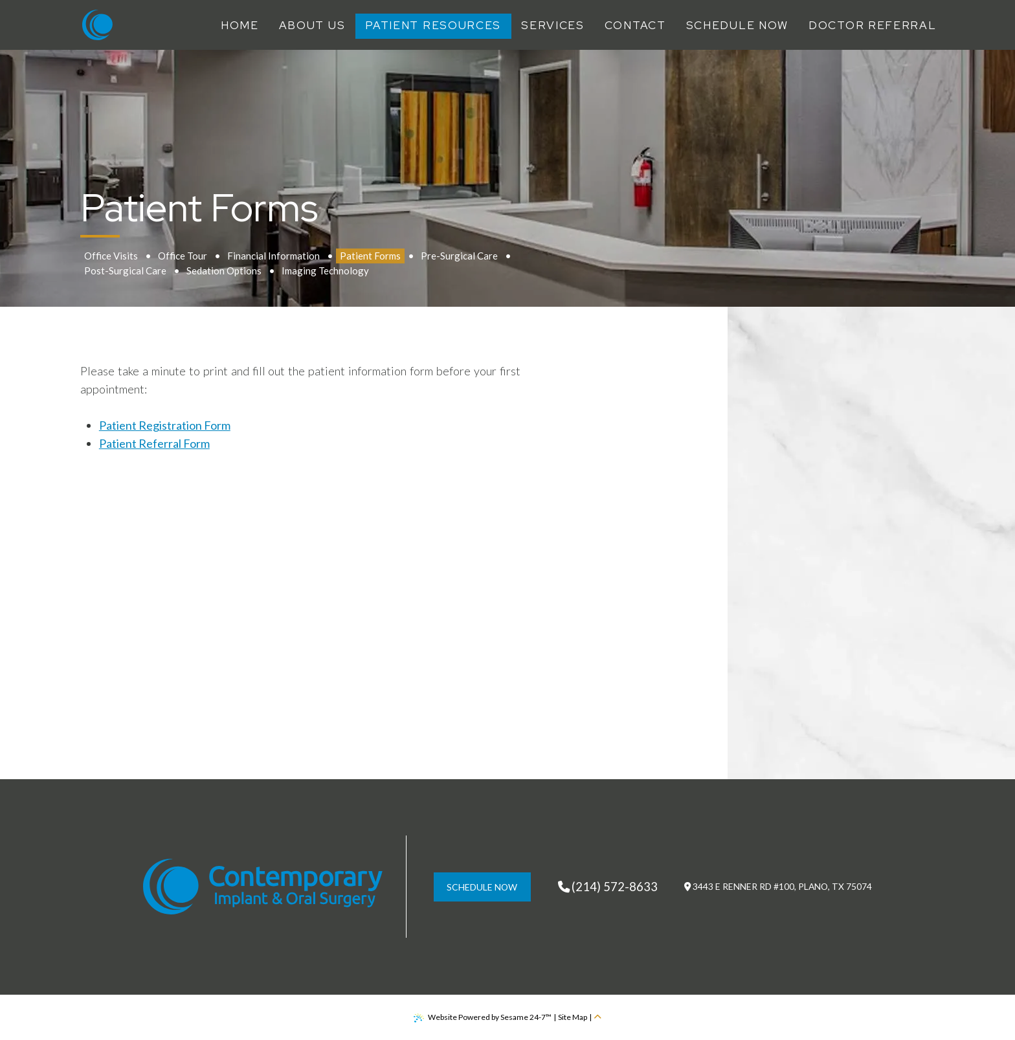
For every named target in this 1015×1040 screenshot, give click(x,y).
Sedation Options (224, 270)
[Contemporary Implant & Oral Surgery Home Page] (97, 25)
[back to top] (597, 1017)
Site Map (572, 1017)
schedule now (482, 886)
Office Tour (182, 255)
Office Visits (111, 255)
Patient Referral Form (154, 443)
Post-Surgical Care (125, 270)
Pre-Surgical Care (459, 255)
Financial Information (273, 255)
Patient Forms (370, 255)
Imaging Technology (325, 270)
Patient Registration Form (164, 425)
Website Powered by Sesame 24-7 (483, 1017)
